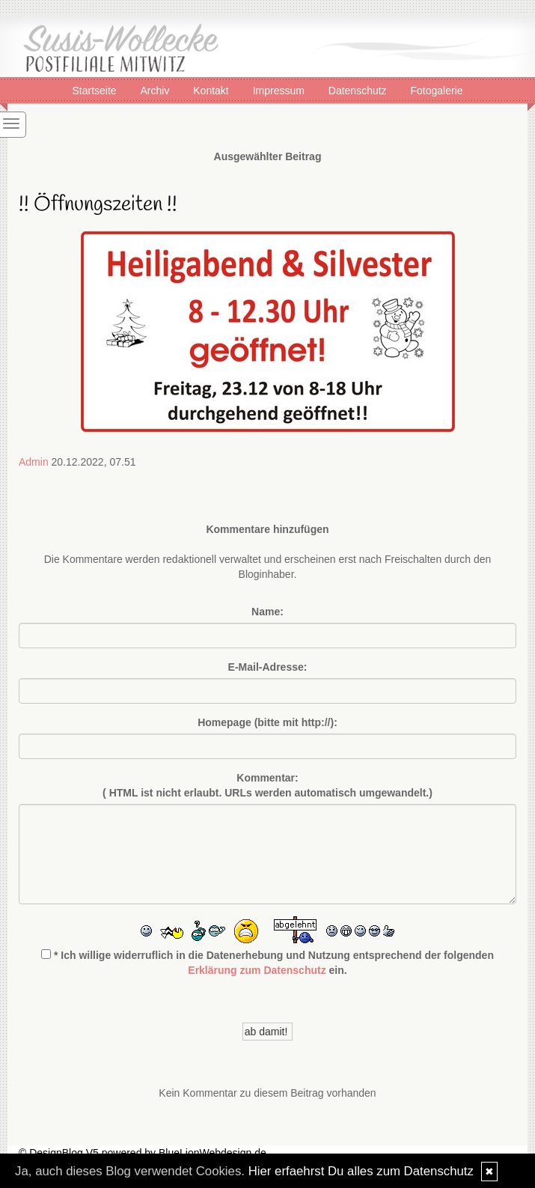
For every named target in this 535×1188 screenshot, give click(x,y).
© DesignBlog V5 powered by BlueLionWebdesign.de (142, 1153)
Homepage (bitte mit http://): (267, 722)
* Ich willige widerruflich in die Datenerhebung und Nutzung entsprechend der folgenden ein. (267, 962)
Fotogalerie (437, 90)
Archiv (156, 90)
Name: (267, 612)
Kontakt (212, 90)
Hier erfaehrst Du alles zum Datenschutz (361, 1171)
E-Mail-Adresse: (268, 667)
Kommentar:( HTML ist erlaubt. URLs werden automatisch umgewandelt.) (267, 785)
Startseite (95, 90)
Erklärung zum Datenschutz (256, 970)
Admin (34, 462)
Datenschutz (359, 90)
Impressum (280, 90)
